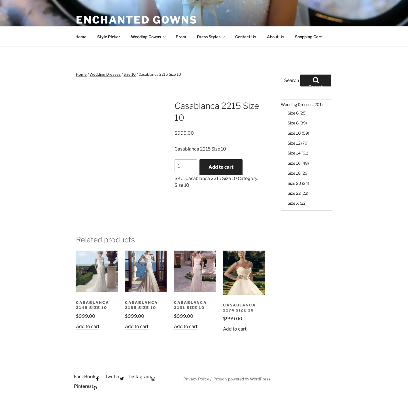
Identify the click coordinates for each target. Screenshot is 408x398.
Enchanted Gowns (136, 20)
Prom (181, 36)
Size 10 (130, 74)
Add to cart (221, 167)
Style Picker (108, 36)
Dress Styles (211, 36)
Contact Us (245, 36)
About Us (275, 36)
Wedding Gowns (148, 36)
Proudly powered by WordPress (241, 378)
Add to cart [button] (87, 326)
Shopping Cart (308, 36)
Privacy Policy (196, 378)
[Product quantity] (186, 166)
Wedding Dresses (105, 74)
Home (80, 36)
